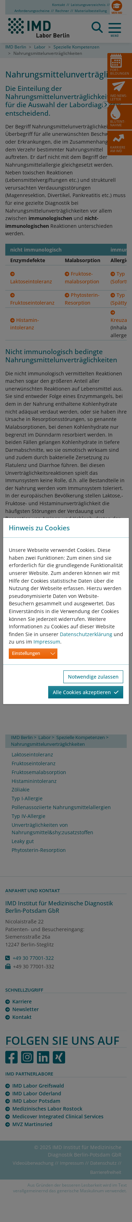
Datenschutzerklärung (86, 634)
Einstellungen (26, 653)
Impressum (46, 641)
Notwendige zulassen (93, 676)
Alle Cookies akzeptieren (86, 692)
